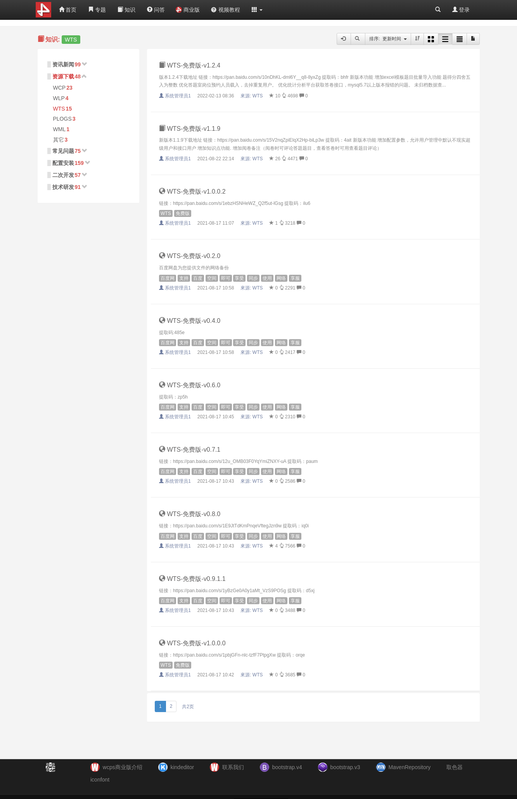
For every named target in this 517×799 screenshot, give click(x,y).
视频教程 (225, 10)
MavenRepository (409, 767)
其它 (58, 140)
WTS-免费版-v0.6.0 (189, 385)
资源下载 (63, 76)
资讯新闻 (63, 64)
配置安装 (63, 163)
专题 (97, 10)
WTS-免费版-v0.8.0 (189, 514)
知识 (126, 10)
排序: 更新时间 (388, 39)
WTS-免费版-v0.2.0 (189, 256)
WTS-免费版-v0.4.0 (189, 320)
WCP (59, 88)
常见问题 (63, 151)
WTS (59, 109)
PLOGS (62, 119)
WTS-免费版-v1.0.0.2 (192, 191)
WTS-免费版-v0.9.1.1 (192, 578)
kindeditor (182, 767)
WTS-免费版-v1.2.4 (189, 65)
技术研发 (63, 187)
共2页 (188, 706)
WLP (59, 98)
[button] (257, 9)
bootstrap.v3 (345, 767)
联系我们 (233, 767)
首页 (68, 10)
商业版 (188, 10)
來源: (252, 96)
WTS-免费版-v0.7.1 (189, 449)
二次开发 (63, 175)
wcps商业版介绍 (122, 767)
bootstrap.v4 (287, 767)
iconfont (99, 779)
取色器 (454, 767)
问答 (156, 10)
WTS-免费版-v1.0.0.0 (192, 643)
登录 (461, 10)
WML (59, 129)
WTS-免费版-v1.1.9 (189, 128)
